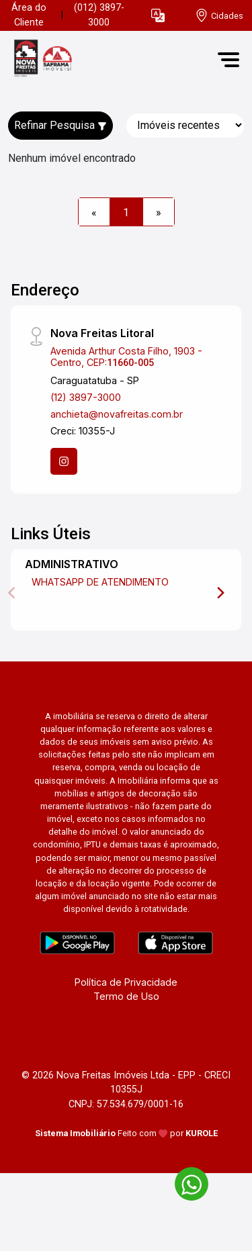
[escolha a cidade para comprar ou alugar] (219, 16)
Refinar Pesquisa (60, 125)
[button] (158, 16)
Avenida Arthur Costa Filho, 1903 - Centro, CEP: (126, 356)
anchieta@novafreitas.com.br (116, 414)
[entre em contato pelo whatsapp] (185, 1181)
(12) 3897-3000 (85, 397)
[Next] (220, 593)
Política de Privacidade (126, 982)
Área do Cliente (28, 15)
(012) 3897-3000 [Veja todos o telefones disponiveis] (99, 15)
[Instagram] (63, 461)
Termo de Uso (126, 996)
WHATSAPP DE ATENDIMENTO (100, 582)
